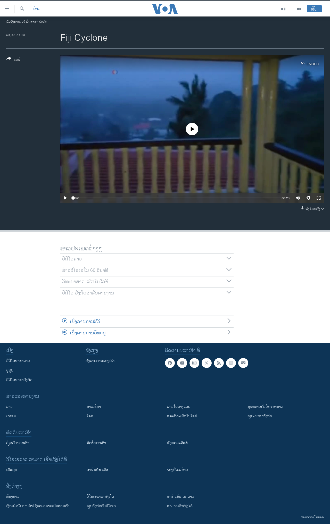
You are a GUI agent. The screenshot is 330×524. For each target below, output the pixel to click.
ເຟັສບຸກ (11, 469)
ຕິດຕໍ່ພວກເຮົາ (96, 443)
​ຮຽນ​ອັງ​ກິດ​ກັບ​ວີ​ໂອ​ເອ (101, 506)
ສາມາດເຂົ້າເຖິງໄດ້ (180, 506)
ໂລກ (90, 416)
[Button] (13, 60)
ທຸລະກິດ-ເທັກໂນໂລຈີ (182, 416)
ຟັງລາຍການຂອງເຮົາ (100, 361)
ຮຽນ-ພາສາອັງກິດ (260, 416)
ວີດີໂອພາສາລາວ (18, 361)
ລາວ (9, 406)
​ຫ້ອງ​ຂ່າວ (12, 496)
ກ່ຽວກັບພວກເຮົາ (17, 443)
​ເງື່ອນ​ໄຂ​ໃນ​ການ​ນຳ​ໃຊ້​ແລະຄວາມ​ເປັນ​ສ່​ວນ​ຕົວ (38, 506)
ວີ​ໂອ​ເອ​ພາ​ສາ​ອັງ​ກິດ (100, 496)
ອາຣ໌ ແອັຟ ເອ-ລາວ (180, 496)
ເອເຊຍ (11, 416)
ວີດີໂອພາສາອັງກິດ (19, 380)
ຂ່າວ (36, 9)
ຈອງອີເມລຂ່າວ (177, 469)
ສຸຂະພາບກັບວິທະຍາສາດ (265, 406)
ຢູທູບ (9, 370)
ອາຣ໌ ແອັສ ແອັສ (98, 469)
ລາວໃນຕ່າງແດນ (178, 406)
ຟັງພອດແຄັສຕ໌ (177, 443)
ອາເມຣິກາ (94, 406)
